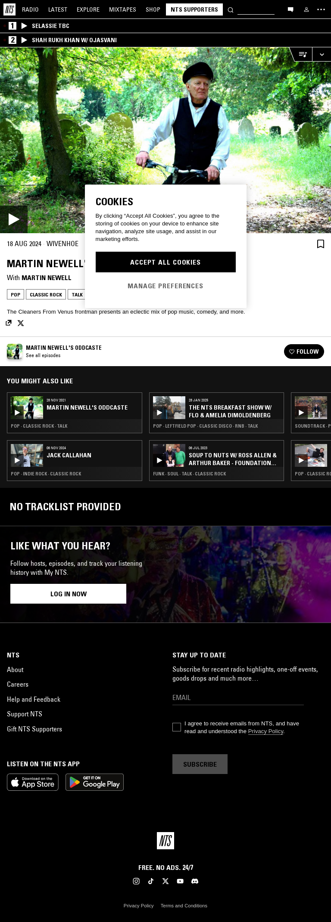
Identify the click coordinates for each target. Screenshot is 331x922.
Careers (17, 684)
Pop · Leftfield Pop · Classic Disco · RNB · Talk (205, 426)
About (15, 669)
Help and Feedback (33, 699)
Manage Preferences (165, 285)
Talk (77, 294)
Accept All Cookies (165, 262)
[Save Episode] (320, 243)
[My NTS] (306, 9)
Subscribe (200, 764)
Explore (88, 9)
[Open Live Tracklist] (300, 54)
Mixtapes (122, 9)
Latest (57, 9)
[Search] (230, 9)
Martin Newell (47, 277)
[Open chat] (290, 9)
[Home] (9, 9)
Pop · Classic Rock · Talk (39, 426)
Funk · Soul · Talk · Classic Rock (189, 474)
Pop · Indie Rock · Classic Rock (46, 474)
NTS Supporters (194, 9)
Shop (153, 9)
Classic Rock (46, 294)
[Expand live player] (321, 54)
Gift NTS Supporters (34, 729)
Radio (30, 9)
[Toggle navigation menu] (321, 9)
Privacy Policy (265, 731)
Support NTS (24, 713)
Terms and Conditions (184, 905)
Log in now (68, 593)
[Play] (165, 140)
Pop (15, 294)
